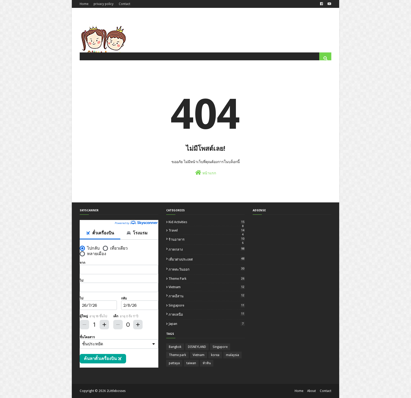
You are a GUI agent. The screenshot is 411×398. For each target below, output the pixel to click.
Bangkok (175, 347)
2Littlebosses (116, 391)
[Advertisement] (292, 298)
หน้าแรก (205, 172)
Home (84, 4)
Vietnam (207, 287)
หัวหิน (207, 363)
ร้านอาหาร (207, 239)
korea (215, 355)
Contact (124, 4)
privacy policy (103, 4)
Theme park (207, 279)
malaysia (232, 355)
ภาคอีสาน (207, 295)
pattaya (174, 363)
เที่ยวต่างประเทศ (207, 259)
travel (207, 230)
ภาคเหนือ (207, 314)
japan (207, 324)
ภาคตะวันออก (207, 269)
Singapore (207, 305)
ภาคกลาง (207, 249)
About (311, 391)
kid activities (207, 222)
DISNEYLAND (197, 347)
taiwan (191, 363)
